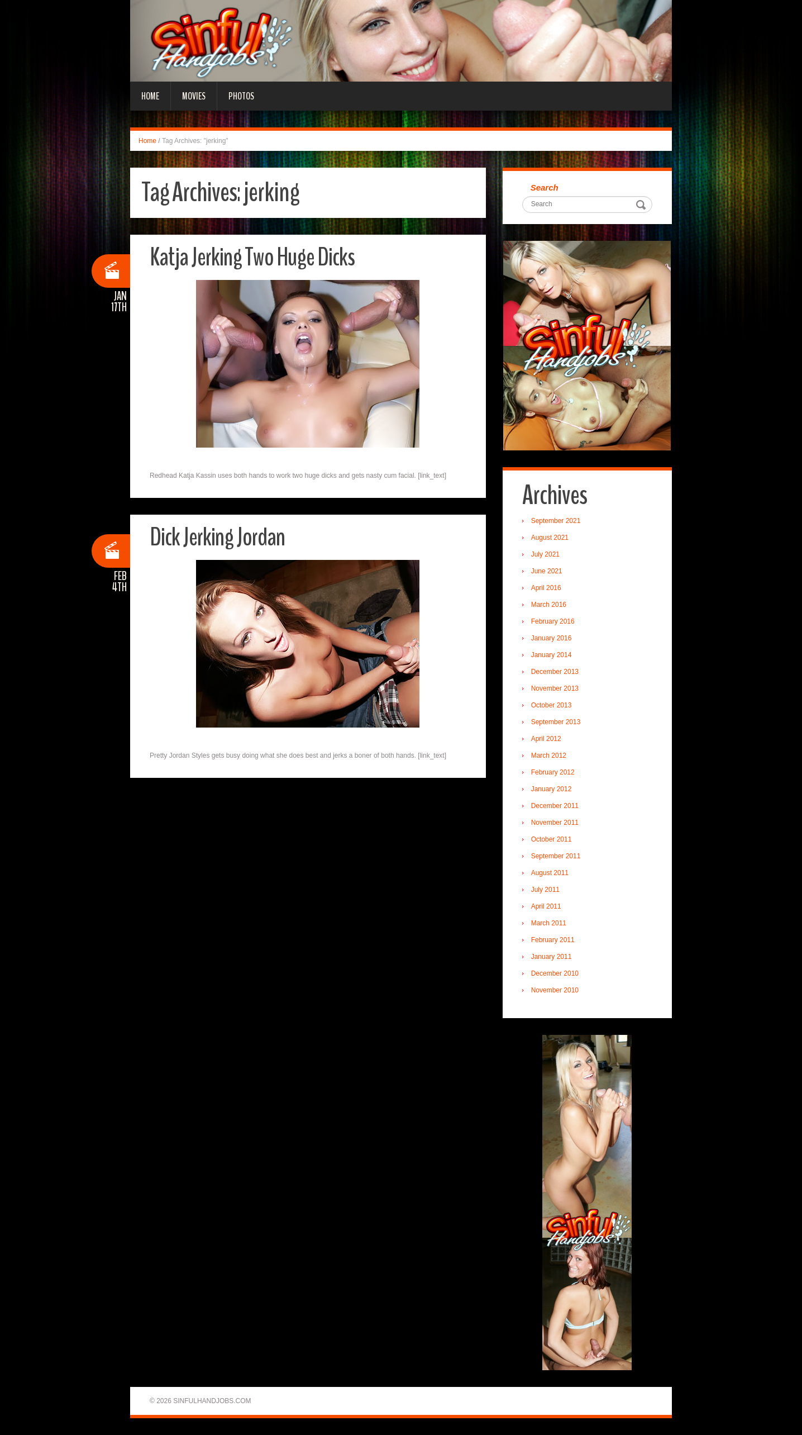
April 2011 (546, 906)
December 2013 (555, 672)
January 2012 (551, 789)
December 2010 (555, 973)
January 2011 (551, 957)
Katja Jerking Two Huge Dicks (252, 257)
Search (544, 187)
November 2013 (555, 688)
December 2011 (555, 806)
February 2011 (553, 940)
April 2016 (546, 588)
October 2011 (551, 839)
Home (150, 96)
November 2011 (555, 822)
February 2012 (553, 772)
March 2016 (548, 605)
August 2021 (550, 537)
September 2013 (556, 722)
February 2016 (553, 621)
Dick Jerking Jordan (217, 537)
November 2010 (555, 990)
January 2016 (551, 638)
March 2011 (548, 923)
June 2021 (546, 571)
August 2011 (550, 873)
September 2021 (556, 521)
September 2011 (556, 856)
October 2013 (551, 705)
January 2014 (551, 655)
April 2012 (546, 739)
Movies (194, 96)
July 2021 (545, 554)
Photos (241, 96)
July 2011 (545, 890)
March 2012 (548, 755)
